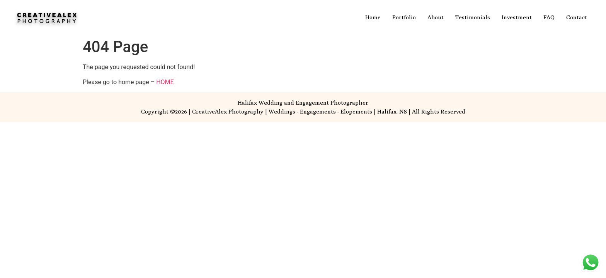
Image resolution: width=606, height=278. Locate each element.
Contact (576, 17)
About (435, 17)
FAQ (549, 17)
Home (373, 17)
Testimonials (472, 17)
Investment (517, 17)
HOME (165, 82)
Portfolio (404, 17)
